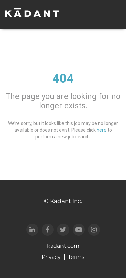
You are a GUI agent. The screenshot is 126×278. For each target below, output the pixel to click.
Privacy (51, 257)
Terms (76, 257)
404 (63, 79)
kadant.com (63, 246)
